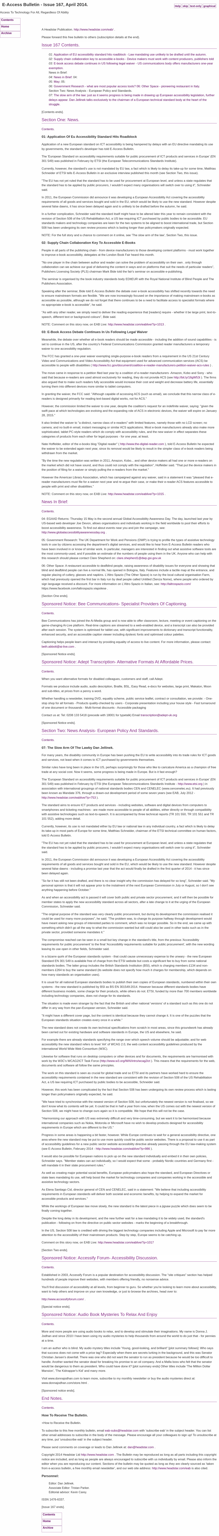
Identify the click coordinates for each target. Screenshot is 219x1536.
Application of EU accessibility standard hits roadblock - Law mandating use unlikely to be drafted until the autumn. (130, 54)
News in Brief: (63, 77)
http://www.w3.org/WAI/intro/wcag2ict (125, 1061)
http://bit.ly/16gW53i (187, 377)
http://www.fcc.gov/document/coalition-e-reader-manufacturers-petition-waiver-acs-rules (151, 365)
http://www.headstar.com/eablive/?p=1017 (126, 1242)
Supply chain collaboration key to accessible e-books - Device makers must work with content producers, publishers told (134, 59)
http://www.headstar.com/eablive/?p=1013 (136, 324)
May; (57, 81)
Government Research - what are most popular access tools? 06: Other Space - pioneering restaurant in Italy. (127, 86)
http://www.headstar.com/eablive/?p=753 (69, 797)
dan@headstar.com (141, 1447)
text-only (196, 5)
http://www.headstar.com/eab (171, 1468)
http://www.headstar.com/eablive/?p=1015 (136, 494)
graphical (210, 5)
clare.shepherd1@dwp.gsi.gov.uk (139, 558)
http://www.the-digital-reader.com (142, 444)
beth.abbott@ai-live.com (58, 646)
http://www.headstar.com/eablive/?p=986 (123, 1148)
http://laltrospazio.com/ (176, 584)
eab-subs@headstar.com (122, 1430)
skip (185, 5)
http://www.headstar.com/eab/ (93, 29)
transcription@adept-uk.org (159, 715)
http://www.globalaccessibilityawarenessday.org (73, 532)
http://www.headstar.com (97, 1454)
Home (5, 26)
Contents (7, 19)
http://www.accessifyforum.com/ (63, 1299)
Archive (6, 33)
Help (178, 5)
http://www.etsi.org (190, 784)
